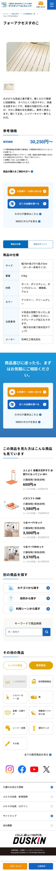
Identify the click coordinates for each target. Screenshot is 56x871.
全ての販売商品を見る (36, 754)
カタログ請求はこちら (26, 214)
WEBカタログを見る (26, 221)
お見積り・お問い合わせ (29, 191)
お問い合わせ (16, 866)
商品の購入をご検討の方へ (16, 171)
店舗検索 (41, 866)
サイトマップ (9, 816)
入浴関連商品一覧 (29, 14)
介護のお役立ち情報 (13, 787)
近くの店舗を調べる (29, 203)
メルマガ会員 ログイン (15, 806)
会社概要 (7, 825)
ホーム (5, 14)
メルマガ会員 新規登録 (15, 796)
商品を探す (15, 14)
